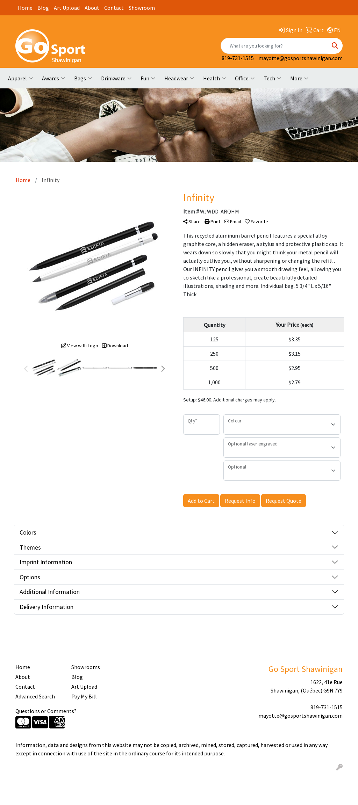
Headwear (179, 78)
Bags (83, 78)
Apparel (20, 78)
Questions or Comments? (46, 711)
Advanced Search (35, 696)
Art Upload (67, 7)
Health (214, 78)
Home (25, 7)
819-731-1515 (238, 58)
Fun (148, 78)
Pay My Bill (84, 696)
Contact (114, 7)
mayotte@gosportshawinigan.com (300, 58)
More (299, 78)
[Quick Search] (274, 46)
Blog (43, 7)
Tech (272, 78)
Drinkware (116, 78)
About (92, 7)
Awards (53, 78)
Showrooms (85, 666)
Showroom (142, 7)
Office (245, 78)
